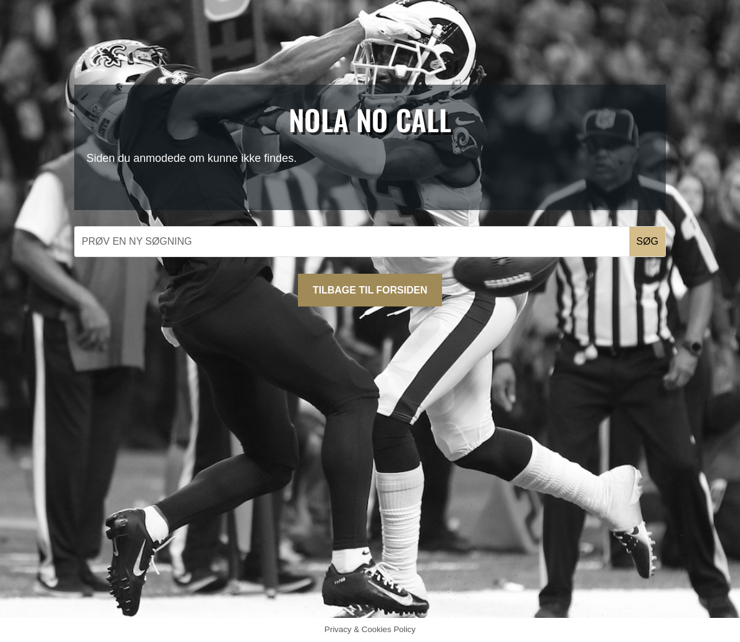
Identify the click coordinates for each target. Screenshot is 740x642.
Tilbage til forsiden (370, 290)
